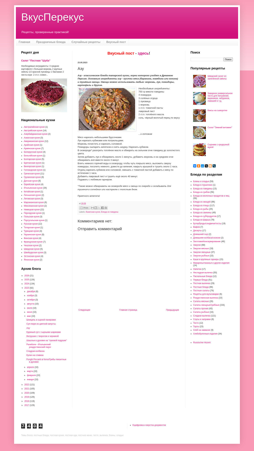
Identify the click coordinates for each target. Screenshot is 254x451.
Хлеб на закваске (201, 330)
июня (30, 312)
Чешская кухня (31, 245)
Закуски (197, 245)
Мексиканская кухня (34, 206)
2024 (27, 283)
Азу (28, 328)
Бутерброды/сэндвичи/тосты (207, 223)
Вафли (196, 227)
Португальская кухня (34, 220)
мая (29, 316)
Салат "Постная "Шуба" (35, 60)
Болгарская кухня (32, 159)
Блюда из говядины (109, 212)
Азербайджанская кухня (35, 134)
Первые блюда (200, 280)
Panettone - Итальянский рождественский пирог (38, 345)
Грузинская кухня (32, 177)
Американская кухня (34, 141)
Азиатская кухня (93, 212)
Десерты (197, 230)
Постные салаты (201, 290)
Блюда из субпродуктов (204, 216)
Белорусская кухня (33, 152)
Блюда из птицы (201, 205)
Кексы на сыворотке (217, 110)
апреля (31, 367)
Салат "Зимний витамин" (220, 127)
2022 (27, 384)
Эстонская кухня (32, 256)
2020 (27, 393)
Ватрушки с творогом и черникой (42, 336)
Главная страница (128, 310)
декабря (31, 291)
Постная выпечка (201, 283)
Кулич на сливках (35, 355)
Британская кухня (32, 163)
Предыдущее (172, 310)
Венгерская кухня (32, 166)
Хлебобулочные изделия (205, 333)
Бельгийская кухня (33, 155)
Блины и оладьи (201, 181)
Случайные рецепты (85, 42)
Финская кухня (31, 238)
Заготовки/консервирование (207, 241)
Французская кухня (33, 242)
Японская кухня (31, 260)
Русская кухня (31, 224)
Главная (24, 42)
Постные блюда (201, 287)
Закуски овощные (201, 252)
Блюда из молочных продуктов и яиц (211, 196)
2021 (27, 388)
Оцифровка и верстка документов (149, 425)
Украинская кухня (32, 234)
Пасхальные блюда (202, 276)
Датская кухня (31, 181)
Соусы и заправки (202, 319)
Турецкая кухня (31, 231)
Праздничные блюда (50, 42)
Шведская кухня (32, 249)
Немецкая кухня (32, 209)
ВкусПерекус (52, 17)
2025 (27, 279)
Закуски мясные (201, 248)
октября (31, 299)
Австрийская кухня (33, 130)
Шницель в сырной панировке (41, 320)
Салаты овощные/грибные (206, 305)
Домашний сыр (200, 234)
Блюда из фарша (201, 220)
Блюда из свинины (202, 212)
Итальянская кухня (33, 188)
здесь (143, 53)
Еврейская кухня (32, 184)
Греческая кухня (32, 173)
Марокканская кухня (34, 202)
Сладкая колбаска (35, 351)
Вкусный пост (116, 42)
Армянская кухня (32, 148)
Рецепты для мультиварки (206, 294)
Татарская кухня (32, 227)
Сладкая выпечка (201, 316)
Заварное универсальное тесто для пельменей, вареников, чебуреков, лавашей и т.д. (220, 97)
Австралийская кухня (34, 127)
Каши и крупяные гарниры (206, 259)
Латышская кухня (32, 195)
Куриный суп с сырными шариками (43, 332)
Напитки (197, 269)
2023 (27, 288)
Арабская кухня (31, 145)
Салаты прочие (200, 308)
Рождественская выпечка (205, 298)
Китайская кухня (32, 191)
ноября (31, 295)
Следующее (84, 310)
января (30, 379)
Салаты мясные (201, 301)
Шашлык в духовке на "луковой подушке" (46, 340)
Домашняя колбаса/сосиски (206, 238)
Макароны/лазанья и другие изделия (211, 263)
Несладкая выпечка (203, 272)
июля (30, 308)
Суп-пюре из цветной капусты (41, 324)
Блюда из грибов (201, 192)
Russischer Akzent (202, 342)
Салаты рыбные (201, 312)
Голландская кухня (33, 170)
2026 (27, 275)
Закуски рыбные (201, 255)
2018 (27, 401)
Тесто (196, 323)
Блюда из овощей (202, 202)
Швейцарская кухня (33, 252)
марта (30, 371)
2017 (27, 405)
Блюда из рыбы (200, 209)
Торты (196, 326)
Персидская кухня (32, 213)
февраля (31, 375)
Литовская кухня (32, 198)
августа (31, 304)
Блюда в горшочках (202, 185)
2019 (27, 397)
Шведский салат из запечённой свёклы (217, 77)
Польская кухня (31, 216)
